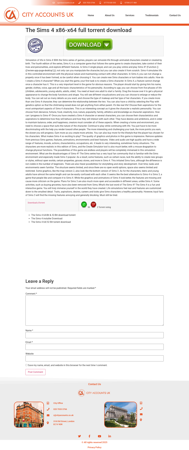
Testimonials (151, 15)
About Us (109, 15)
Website (29, 354)
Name (29, 330)
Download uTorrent (36, 203)
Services (129, 15)
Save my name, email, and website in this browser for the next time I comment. (67, 365)
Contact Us (175, 15)
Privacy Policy (94, 447)
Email (29, 342)
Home (91, 15)
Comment (31, 294)
